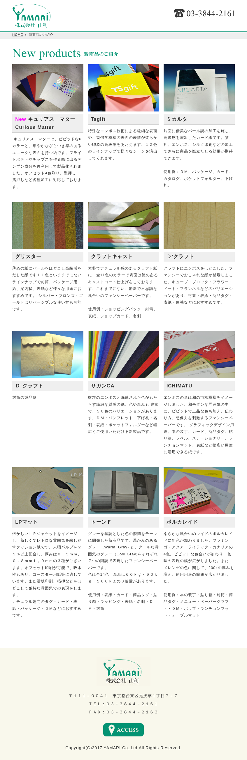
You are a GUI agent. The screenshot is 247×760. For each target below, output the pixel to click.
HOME (17, 34)
